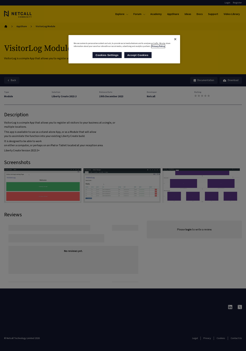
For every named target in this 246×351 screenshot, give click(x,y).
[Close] (175, 39)
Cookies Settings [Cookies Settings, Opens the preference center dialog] (107, 55)
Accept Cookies (137, 55)
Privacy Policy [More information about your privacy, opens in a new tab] (158, 46)
